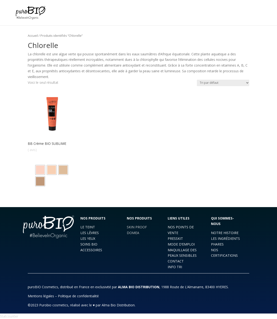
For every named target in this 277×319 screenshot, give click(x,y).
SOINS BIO (88, 244)
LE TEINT (87, 227)
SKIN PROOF (137, 227)
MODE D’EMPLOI (181, 244)
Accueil (33, 35)
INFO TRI (175, 267)
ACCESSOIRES (91, 250)
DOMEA (133, 232)
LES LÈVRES (89, 232)
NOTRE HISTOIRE (224, 232)
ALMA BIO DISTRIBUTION (138, 287)
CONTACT (176, 261)
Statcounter (9, 316)
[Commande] (223, 83)
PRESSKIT (175, 238)
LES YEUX (87, 238)
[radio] (40, 170)
